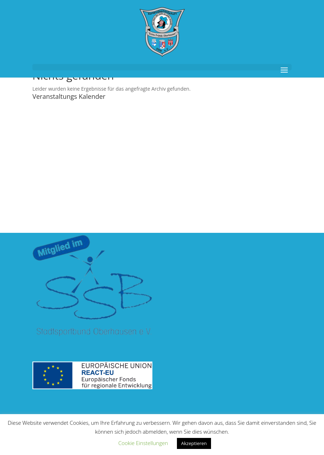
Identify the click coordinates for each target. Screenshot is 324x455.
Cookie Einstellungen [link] (143, 442)
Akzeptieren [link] (194, 443)
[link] (162, 31)
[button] (162, 67)
